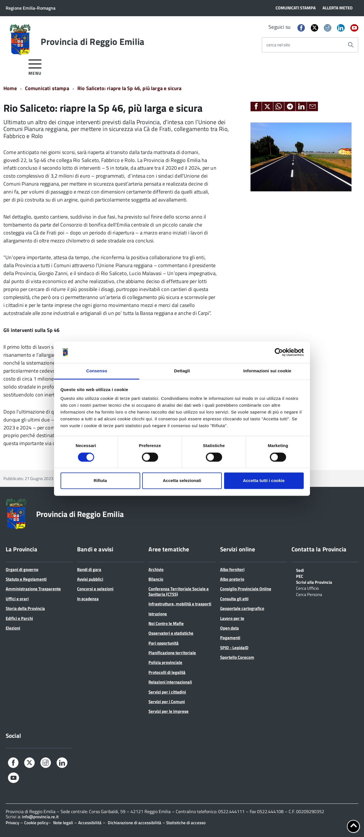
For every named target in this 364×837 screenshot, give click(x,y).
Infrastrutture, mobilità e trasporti (179, 604)
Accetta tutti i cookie (264, 480)
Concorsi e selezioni (95, 588)
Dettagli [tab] (182, 371)
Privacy (12, 822)
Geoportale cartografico (242, 608)
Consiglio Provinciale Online (245, 588)
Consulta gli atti (234, 598)
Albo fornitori (232, 569)
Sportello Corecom (237, 657)
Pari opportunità (163, 643)
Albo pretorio (232, 579)
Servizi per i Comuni (166, 701)
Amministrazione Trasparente (33, 588)
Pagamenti (230, 637)
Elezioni (13, 628)
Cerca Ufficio (307, 588)
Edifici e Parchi (19, 618)
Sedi (300, 570)
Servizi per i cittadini (167, 692)
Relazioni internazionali (170, 682)
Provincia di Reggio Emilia (92, 41)
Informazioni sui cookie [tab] (267, 371)
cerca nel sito (278, 44)
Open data (229, 628)
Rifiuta (100, 480)
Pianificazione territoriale (172, 652)
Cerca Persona (309, 594)
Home (10, 88)
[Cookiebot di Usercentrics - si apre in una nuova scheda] (279, 352)
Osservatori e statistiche (170, 633)
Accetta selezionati (182, 480)
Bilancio (155, 579)
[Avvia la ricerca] (351, 45)
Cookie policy (36, 822)
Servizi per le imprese (168, 711)
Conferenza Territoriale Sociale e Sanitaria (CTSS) (178, 591)
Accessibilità (90, 822)
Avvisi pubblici (90, 579)
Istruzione (157, 613)
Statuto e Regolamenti (26, 579)
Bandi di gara (89, 569)
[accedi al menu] (35, 66)
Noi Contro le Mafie (166, 623)
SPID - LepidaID (234, 647)
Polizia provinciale (165, 662)
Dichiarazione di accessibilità (134, 822)
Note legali (63, 822)
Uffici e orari (17, 598)
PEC (299, 576)
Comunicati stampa (47, 88)
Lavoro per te (232, 618)
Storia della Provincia (25, 608)
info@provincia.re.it (40, 816)
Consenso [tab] (96, 371)
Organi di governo (22, 569)
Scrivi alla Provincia (314, 582)
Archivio (156, 569)
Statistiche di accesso (185, 822)
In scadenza (88, 598)
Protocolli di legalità (166, 672)
